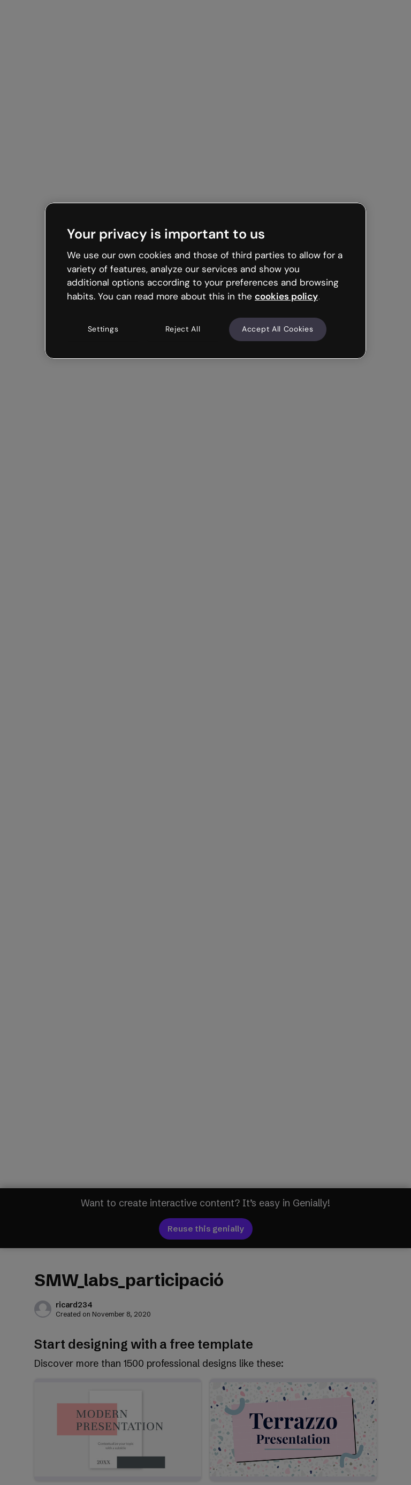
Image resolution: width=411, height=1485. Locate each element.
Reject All (183, 329)
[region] (205, 281)
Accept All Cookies (278, 329)
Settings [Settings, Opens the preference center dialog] (103, 329)
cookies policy (286, 296)
